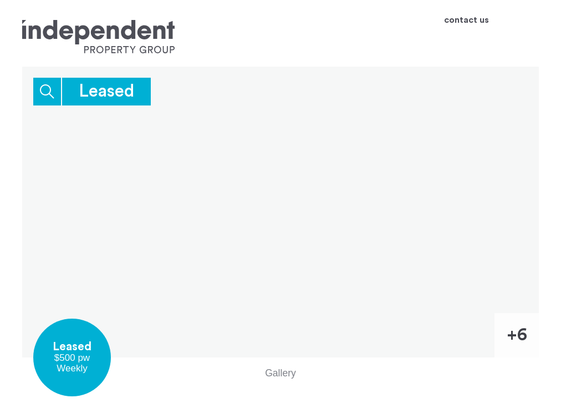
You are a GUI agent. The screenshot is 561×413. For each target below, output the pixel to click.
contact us (466, 20)
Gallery (280, 373)
